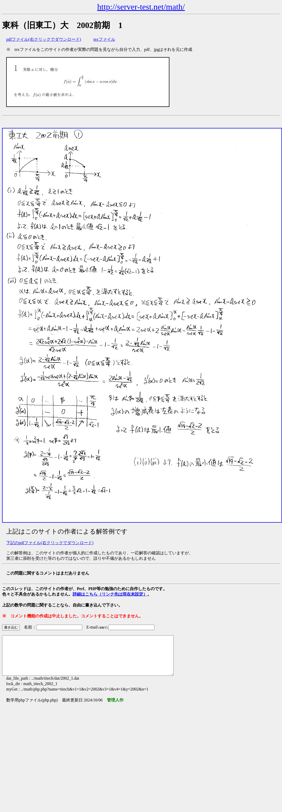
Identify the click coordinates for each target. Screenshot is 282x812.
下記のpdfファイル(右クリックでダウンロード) (49, 543)
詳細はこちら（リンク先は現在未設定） (110, 594)
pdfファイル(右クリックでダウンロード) (43, 39)
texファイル (104, 39)
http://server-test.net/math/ (141, 6)
